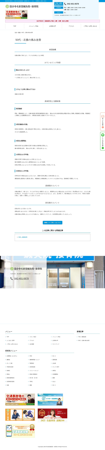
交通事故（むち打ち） (12, 356)
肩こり (54, 385)
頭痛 (8, 385)
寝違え (8, 374)
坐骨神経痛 (32, 367)
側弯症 (54, 370)
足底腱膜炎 (55, 374)
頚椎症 (8, 370)
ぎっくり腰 (9, 363)
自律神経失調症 (10, 381)
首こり (54, 356)
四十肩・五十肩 (33, 377)
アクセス (71, 26)
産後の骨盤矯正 (33, 374)
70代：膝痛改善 (22, 237)
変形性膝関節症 (10, 377)
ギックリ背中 (56, 367)
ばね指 (54, 363)
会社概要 (32, 344)
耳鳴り (31, 381)
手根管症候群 (10, 367)
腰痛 (31, 385)
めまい (54, 381)
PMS (31, 356)
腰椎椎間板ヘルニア (35, 359)
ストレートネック (34, 370)
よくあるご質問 (10, 340)
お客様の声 (52, 26)
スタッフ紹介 (33, 336)
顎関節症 (32, 363)
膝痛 (19, 32)
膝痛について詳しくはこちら (52, 222)
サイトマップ (56, 344)
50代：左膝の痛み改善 (83, 340)
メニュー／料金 (33, 26)
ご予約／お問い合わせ (90, 26)
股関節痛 (55, 359)
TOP (14, 26)
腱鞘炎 (8, 359)
